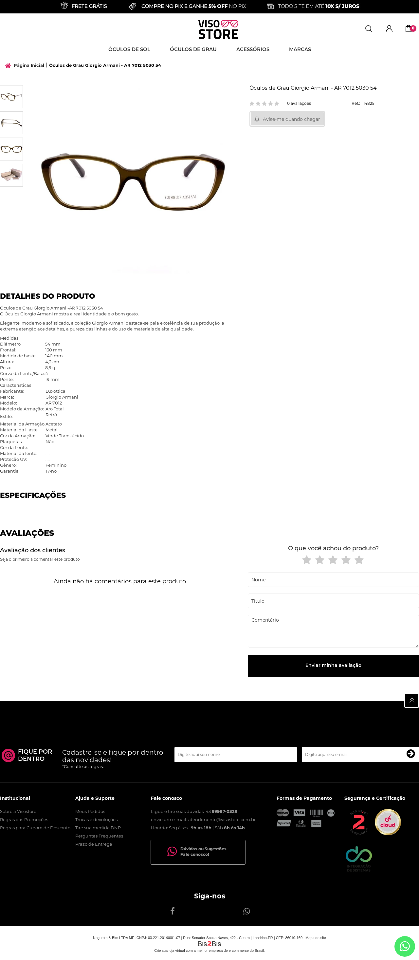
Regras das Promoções (24, 819)
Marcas (300, 49)
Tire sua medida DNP (98, 827)
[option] (11, 96)
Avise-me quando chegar (291, 119)
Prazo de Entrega (93, 844)
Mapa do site (315, 938)
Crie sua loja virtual (169, 950)
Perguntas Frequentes (99, 835)
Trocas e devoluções (96, 819)
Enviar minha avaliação (333, 665)
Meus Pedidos (90, 811)
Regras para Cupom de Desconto (35, 827)
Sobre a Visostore (18, 811)
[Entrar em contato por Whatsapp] (404, 946)
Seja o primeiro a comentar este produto (40, 559)
